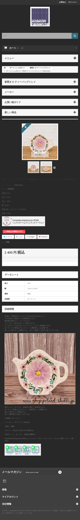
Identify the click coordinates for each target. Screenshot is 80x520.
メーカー (9, 91)
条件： (4, 189)
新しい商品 (10, 112)
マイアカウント (10, 496)
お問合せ (62, 2)
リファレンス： (8, 185)
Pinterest (43, 237)
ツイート (8, 237)
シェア (19, 237)
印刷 (7, 242)
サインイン (72, 2)
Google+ (31, 237)
